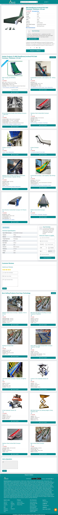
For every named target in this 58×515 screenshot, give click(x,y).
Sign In (46, 1)
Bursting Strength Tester (47, 488)
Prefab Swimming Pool (28, 494)
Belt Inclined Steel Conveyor (37, 442)
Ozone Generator (21, 497)
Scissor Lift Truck (37, 482)
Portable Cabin (23, 480)
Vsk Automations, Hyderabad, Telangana (39, 214)
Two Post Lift (41, 493)
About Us (5, 501)
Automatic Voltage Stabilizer (9, 488)
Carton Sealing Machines (49, 481)
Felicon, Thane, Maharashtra (8, 151)
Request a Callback (35, 50)
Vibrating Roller (46, 480)
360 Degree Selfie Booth (33, 497)
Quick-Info (6, 508)
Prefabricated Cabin (11, 485)
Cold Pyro (26, 497)
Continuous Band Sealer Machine (22, 492)
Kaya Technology (35, 30)
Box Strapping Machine (40, 481)
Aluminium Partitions (23, 481)
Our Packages (32, 504)
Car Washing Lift (36, 493)
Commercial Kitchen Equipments (16, 491)
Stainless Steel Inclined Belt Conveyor (40, 112)
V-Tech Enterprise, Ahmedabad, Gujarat (10, 86)
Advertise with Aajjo (33, 502)
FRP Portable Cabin (46, 484)
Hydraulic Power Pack (43, 486)
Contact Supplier (33, 38)
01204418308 (45, 501)
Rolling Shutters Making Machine (26, 493)
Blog (4, 506)
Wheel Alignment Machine (49, 493)
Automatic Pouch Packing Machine (35, 492)
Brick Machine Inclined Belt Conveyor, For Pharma (14, 209)
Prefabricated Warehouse (36, 485)
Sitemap (5, 502)
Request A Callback (29, 474)
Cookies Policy (19, 501)
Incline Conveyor (35, 147)
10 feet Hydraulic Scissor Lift (9, 409)
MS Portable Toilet (26, 484)
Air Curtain (7, 491)
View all (53, 292)
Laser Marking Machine (16, 480)
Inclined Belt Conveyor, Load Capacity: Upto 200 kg (43, 175)
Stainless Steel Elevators (45, 482)
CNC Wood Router (50, 486)
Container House (11, 486)
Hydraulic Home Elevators (14, 482)
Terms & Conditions (20, 502)
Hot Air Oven (22, 486)
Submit (4, 287)
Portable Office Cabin (19, 485)
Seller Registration (33, 501)
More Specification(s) (30, 27)
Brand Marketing (33, 506)
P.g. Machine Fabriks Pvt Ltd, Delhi (38, 151)
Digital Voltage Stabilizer (47, 487)
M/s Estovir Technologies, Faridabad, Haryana (11, 123)
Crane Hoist (29, 488)
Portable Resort (32, 484)
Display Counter (6, 482)
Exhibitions (6, 509)
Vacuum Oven (16, 486)
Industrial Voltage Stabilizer (37, 487)
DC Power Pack (28, 486)
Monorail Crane (34, 488)
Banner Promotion (33, 505)
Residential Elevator (23, 482)
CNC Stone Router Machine (17, 487)
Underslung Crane (17, 488)
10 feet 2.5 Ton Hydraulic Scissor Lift (39, 378)
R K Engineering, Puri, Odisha (8, 219)
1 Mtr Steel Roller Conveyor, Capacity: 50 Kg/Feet (14, 378)
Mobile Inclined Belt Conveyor (38, 209)
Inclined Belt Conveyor (19, 4)
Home (2, 4)
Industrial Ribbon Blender (14, 481)
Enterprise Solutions (33, 509)
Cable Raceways (39, 491)
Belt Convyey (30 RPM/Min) (9, 77)
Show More (52, 56)
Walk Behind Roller (40, 480)
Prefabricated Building (27, 485)
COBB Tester (40, 488)
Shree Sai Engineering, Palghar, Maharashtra (11, 186)
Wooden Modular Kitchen (15, 493)
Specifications (6, 227)
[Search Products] (20, 1)
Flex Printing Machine (8, 487)
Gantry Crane (23, 488)
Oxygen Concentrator (13, 497)
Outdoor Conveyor (6, 147)
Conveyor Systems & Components (9, 4)
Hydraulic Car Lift (31, 482)
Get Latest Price (35, 10)
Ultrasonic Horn (32, 491)
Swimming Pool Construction (46, 494)
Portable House (9, 484)
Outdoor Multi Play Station (31, 480)
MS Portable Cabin (39, 484)
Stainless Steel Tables (31, 481)
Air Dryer (8, 493)
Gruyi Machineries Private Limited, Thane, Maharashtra (42, 86)
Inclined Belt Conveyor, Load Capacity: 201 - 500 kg (43, 77)
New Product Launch (34, 508)
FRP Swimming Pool (36, 494)
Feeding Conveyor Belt (7, 345)
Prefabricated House (45, 485)
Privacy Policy (19, 504)
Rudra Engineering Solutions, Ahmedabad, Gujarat (41, 184)
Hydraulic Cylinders (34, 486)
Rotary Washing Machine (27, 487)
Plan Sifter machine (25, 491)
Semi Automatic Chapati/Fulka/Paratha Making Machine (13, 494)
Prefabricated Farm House (17, 484)
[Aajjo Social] (48, 478)
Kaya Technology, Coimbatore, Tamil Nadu (39, 122)
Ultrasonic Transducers (11, 492)
